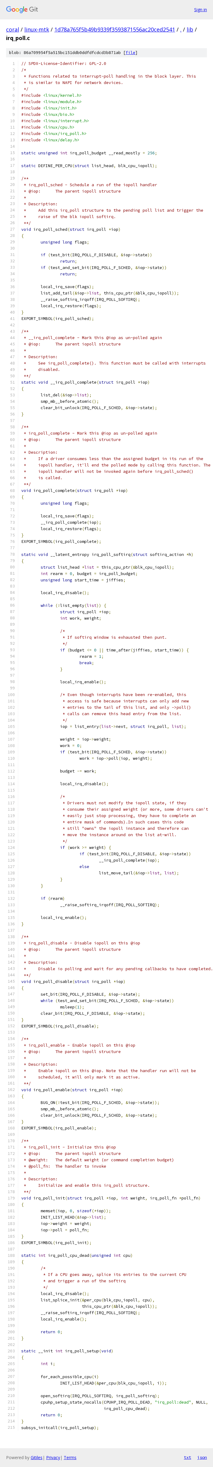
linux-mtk (36, 29)
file (130, 52)
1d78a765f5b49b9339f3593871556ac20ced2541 (114, 29)
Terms (70, 1457)
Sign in (200, 9)
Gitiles (36, 1457)
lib (190, 29)
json (202, 1457)
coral (12, 29)
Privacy (53, 1457)
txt (187, 1457)
